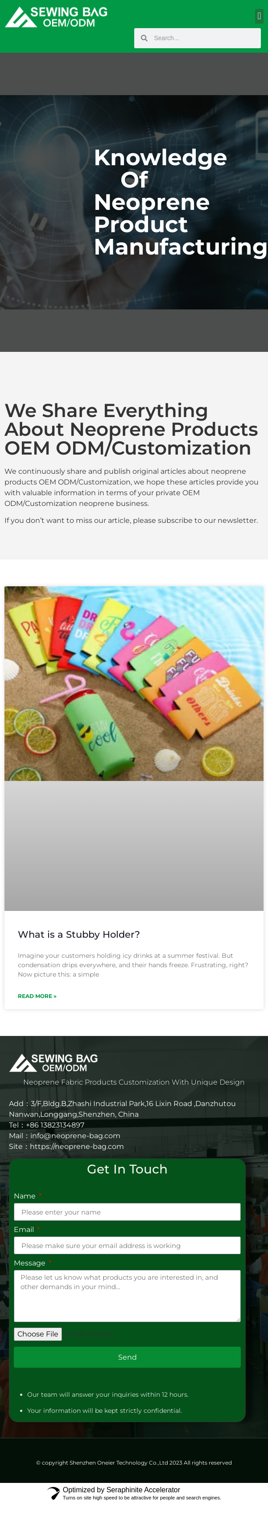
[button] (259, 16)
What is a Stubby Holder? (79, 934)
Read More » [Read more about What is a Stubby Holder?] (37, 996)
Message (30, 1263)
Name (25, 1196)
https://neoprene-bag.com (77, 1146)
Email (25, 1230)
